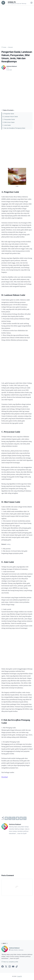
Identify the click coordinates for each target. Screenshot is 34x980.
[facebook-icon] (2, 966)
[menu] (3, 3)
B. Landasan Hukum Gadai (10, 116)
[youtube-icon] (13, 966)
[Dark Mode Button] (31, 3)
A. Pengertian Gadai (8, 113)
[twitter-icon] (6, 966)
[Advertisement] (17, 26)
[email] (24, 818)
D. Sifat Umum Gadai (8, 122)
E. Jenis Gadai (7, 125)
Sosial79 (12, 2)
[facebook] (6, 818)
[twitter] (10, 818)
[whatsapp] (13, 818)
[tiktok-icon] (17, 966)
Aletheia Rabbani (14, 948)
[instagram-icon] (10, 966)
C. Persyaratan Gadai (9, 119)
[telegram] (17, 818)
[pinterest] (21, 818)
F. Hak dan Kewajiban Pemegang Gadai (14, 128)
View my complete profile (9, 961)
